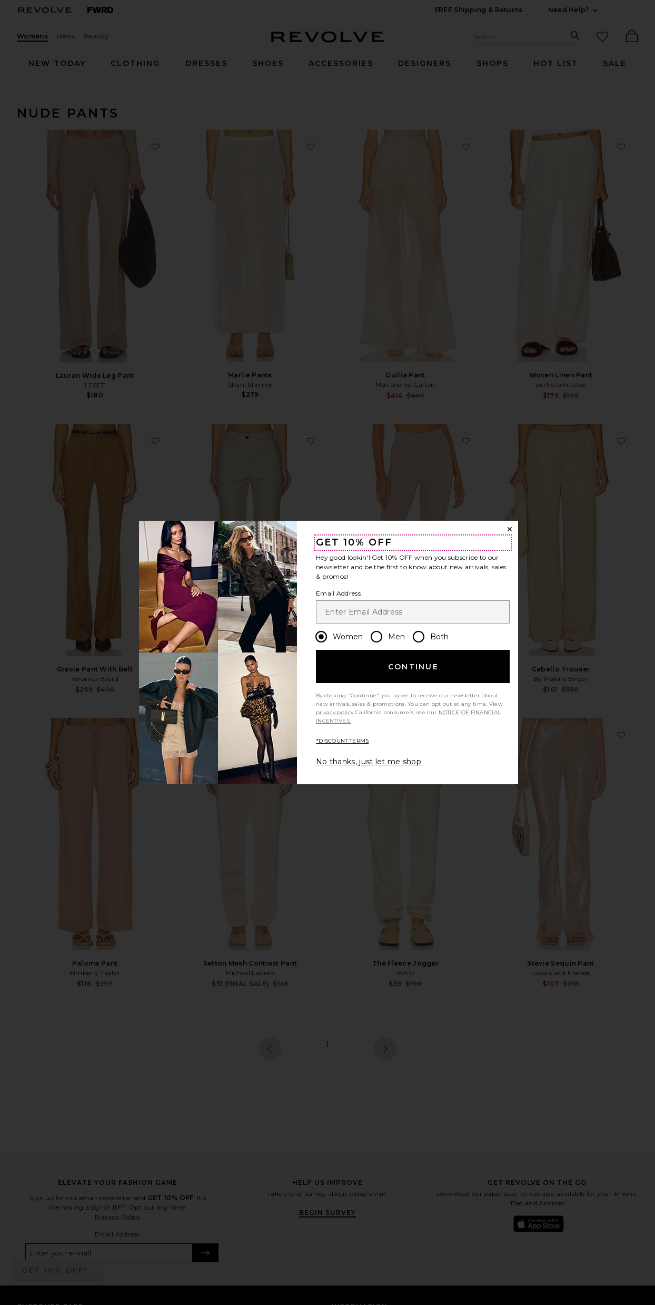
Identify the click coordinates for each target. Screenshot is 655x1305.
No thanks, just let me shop (368, 761)
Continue (413, 666)
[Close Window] (509, 529)
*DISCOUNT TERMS (342, 740)
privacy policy (334, 712)
